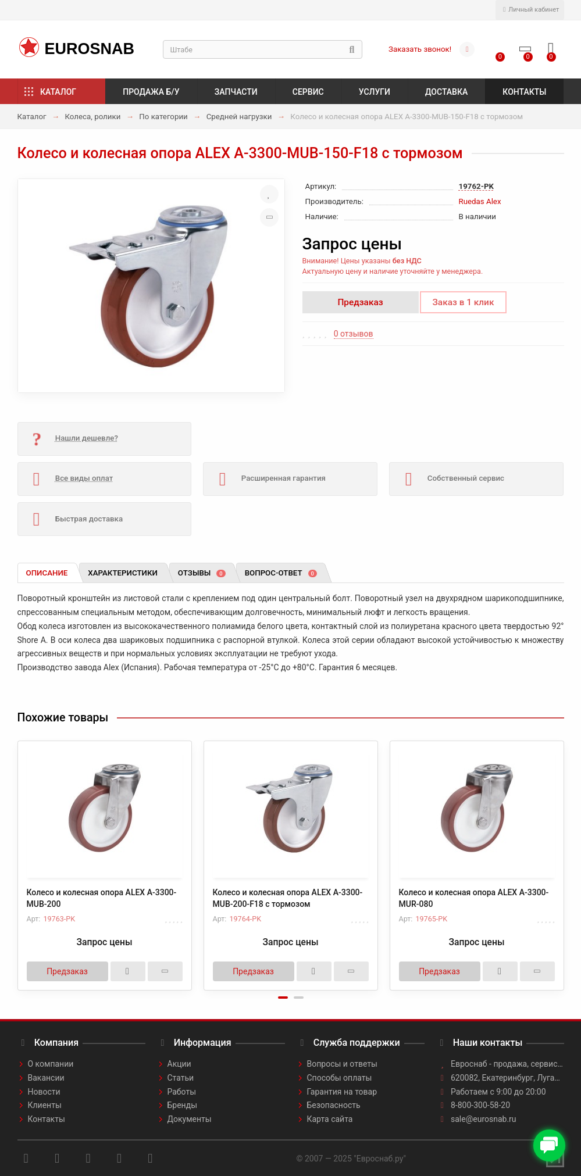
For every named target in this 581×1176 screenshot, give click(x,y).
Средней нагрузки (239, 116)
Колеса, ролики (92, 116)
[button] (283, 997)
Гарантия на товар (342, 1091)
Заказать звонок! (419, 49)
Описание (47, 573)
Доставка (446, 91)
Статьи (180, 1077)
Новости (44, 1091)
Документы (189, 1119)
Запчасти (236, 91)
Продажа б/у (151, 91)
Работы (182, 1091)
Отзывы (202, 573)
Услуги (374, 91)
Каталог (58, 91)
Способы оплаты (339, 1077)
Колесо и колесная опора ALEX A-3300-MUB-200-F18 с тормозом (288, 898)
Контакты (524, 91)
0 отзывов (353, 333)
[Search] (263, 49)
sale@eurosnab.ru (483, 1119)
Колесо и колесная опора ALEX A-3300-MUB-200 (102, 898)
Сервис (308, 91)
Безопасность (334, 1105)
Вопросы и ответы (342, 1063)
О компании (51, 1063)
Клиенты (45, 1105)
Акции (179, 1063)
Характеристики (123, 573)
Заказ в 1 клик (463, 302)
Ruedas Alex (480, 201)
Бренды (182, 1105)
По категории (163, 116)
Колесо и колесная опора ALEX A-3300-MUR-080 (474, 898)
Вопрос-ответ (281, 573)
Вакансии (46, 1077)
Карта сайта (330, 1119)
